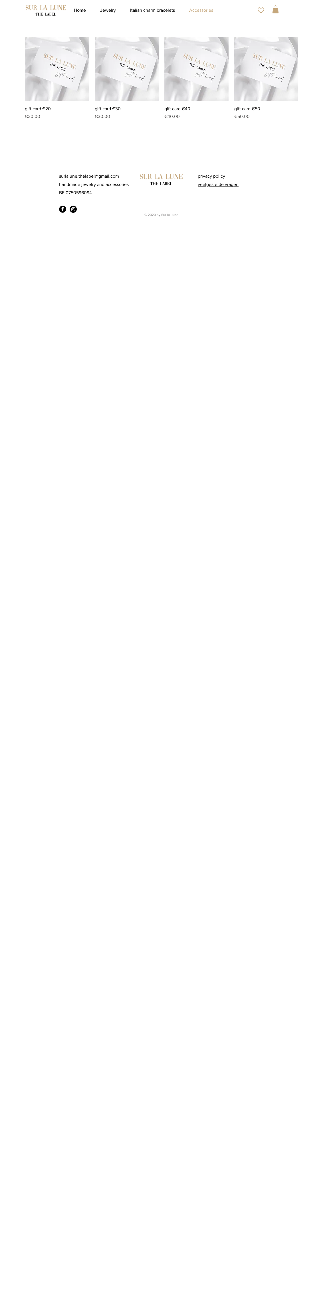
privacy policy (211, 176)
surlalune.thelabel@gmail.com (89, 176)
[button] (275, 9)
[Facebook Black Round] (62, 209)
